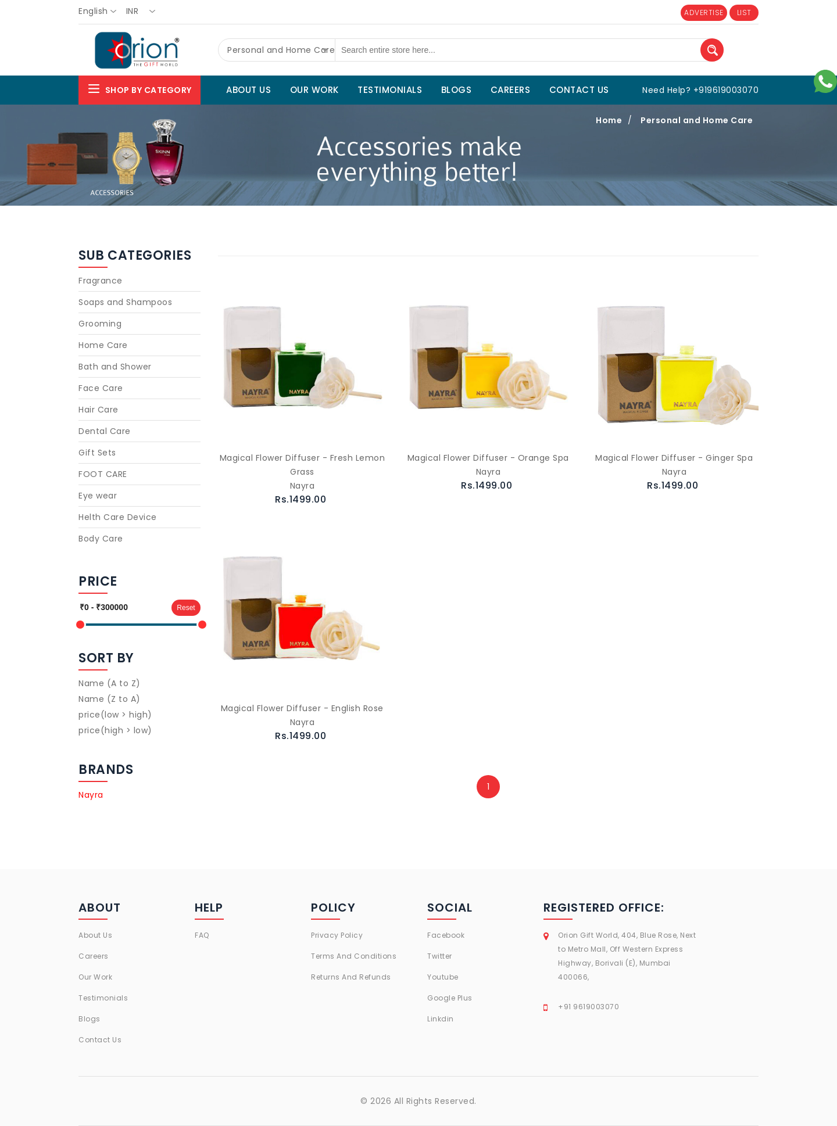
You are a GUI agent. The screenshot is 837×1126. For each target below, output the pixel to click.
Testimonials (103, 998)
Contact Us (99, 1040)
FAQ (202, 935)
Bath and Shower (115, 366)
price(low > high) (115, 714)
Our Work (95, 977)
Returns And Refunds (351, 977)
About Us (95, 935)
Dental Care (104, 431)
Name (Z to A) (109, 699)
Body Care (100, 538)
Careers (93, 956)
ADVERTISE (704, 12)
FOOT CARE (102, 474)
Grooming (99, 323)
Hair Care (98, 409)
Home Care (103, 345)
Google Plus (450, 998)
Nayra (90, 795)
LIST (744, 12)
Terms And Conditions (353, 956)
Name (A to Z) (109, 683)
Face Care (100, 388)
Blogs (89, 1019)
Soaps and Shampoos (125, 302)
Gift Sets (97, 452)
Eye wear (97, 495)
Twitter (439, 956)
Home (609, 120)
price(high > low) (115, 730)
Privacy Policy (337, 935)
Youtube (443, 977)
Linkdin (440, 1019)
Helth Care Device (117, 517)
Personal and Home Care (697, 120)
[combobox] (100, 11)
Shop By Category (139, 88)
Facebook (445, 935)
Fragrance (100, 280)
